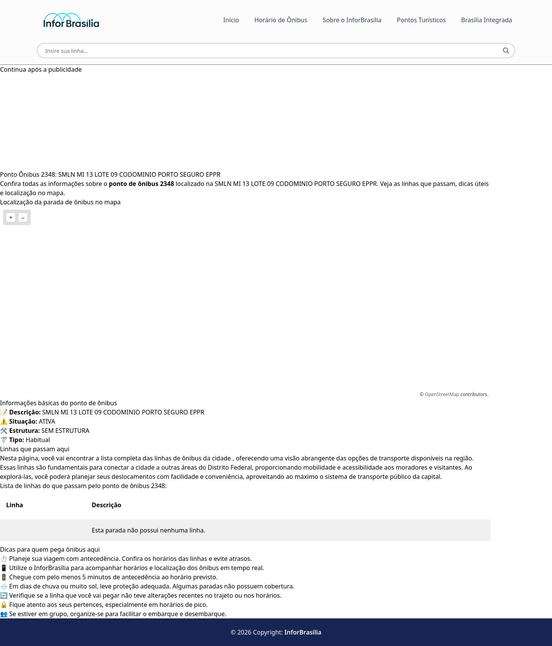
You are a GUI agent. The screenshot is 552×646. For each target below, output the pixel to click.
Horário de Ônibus (281, 20)
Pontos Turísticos (421, 20)
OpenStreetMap (442, 394)
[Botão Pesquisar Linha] (506, 51)
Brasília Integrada (486, 20)
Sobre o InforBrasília (352, 20)
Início (231, 20)
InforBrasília (302, 632)
